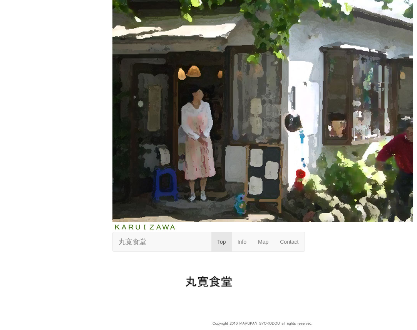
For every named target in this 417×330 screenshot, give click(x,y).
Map (263, 242)
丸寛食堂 (132, 242)
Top (221, 242)
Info (242, 242)
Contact (289, 242)
